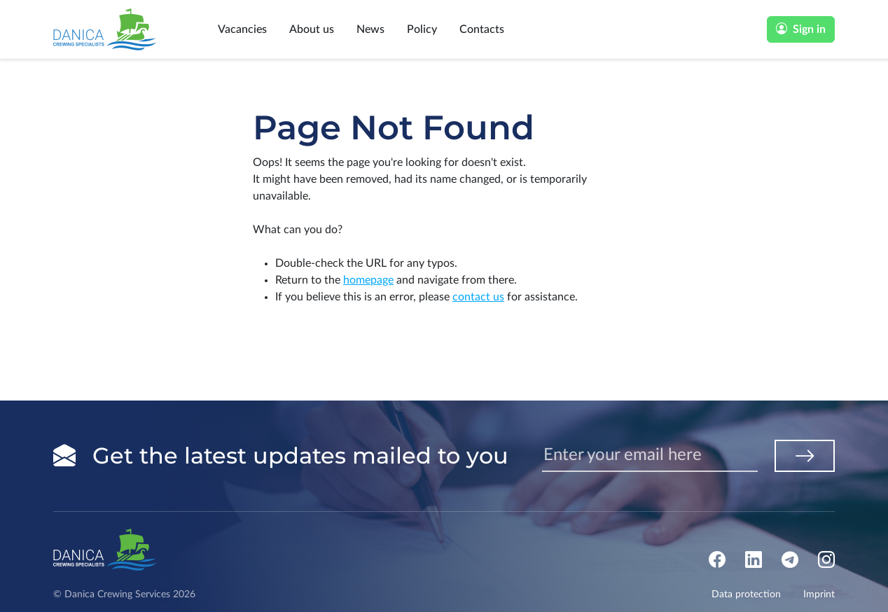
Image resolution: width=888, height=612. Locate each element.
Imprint (819, 594)
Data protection (746, 594)
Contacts (481, 29)
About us (311, 29)
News (370, 29)
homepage (368, 280)
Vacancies (242, 29)
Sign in (801, 29)
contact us (478, 296)
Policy (422, 29)
